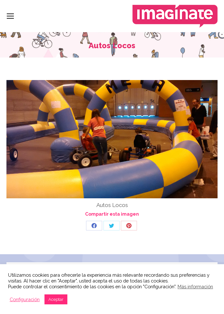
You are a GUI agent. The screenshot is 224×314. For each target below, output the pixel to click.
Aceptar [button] (55, 299)
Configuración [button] (25, 299)
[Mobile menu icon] (10, 16)
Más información (195, 286)
